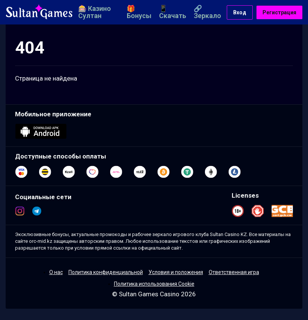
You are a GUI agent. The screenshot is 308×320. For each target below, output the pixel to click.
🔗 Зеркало (207, 12)
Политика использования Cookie (154, 284)
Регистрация (279, 12)
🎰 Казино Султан (94, 12)
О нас (56, 272)
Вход (239, 12)
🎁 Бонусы (139, 12)
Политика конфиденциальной (105, 272)
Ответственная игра (234, 272)
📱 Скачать (172, 12)
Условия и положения (176, 272)
